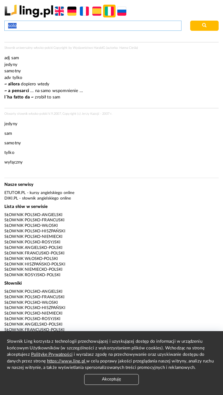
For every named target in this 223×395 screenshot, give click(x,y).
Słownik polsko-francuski (34, 220)
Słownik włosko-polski (31, 259)
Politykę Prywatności (52, 354)
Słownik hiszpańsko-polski (34, 264)
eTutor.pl (15, 193)
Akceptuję (111, 379)
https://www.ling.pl (66, 361)
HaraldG (99, 47)
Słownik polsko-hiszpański (34, 231)
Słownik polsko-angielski (33, 215)
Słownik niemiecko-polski (33, 269)
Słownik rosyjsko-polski (32, 275)
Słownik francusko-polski (34, 253)
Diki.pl (11, 198)
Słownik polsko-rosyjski (32, 242)
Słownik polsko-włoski (31, 226)
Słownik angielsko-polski (33, 248)
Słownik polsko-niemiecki (33, 237)
